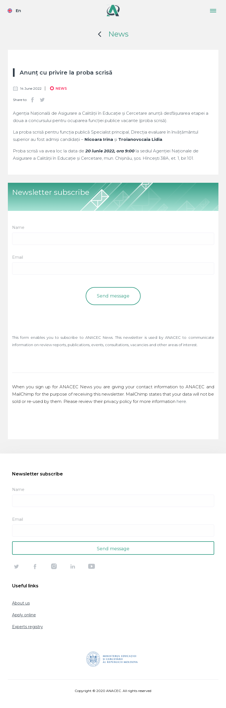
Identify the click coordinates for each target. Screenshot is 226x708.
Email (17, 257)
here (181, 401)
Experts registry (27, 626)
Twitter (42, 100)
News (118, 34)
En (18, 10)
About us (21, 603)
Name (18, 227)
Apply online (24, 614)
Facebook (32, 100)
